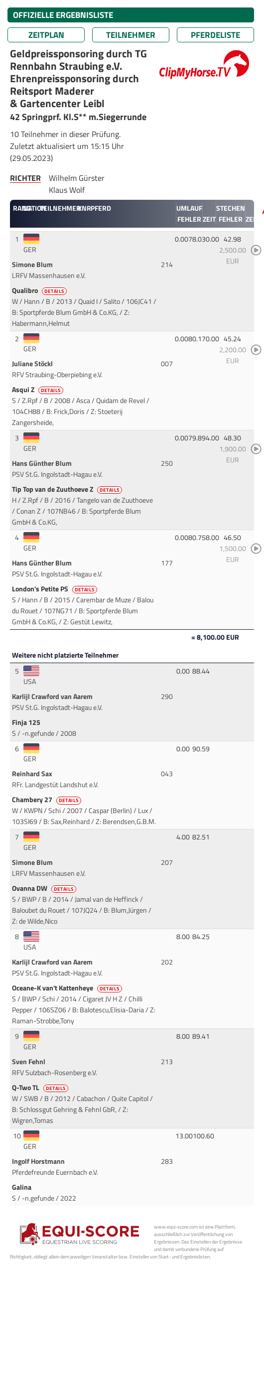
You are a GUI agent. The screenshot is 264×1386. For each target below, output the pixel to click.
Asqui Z (38, 389)
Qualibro (40, 290)
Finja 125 (27, 722)
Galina (22, 1187)
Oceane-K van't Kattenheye (68, 987)
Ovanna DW (45, 888)
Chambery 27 (47, 799)
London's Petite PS (55, 588)
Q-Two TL (41, 1087)
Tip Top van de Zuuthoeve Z (68, 489)
